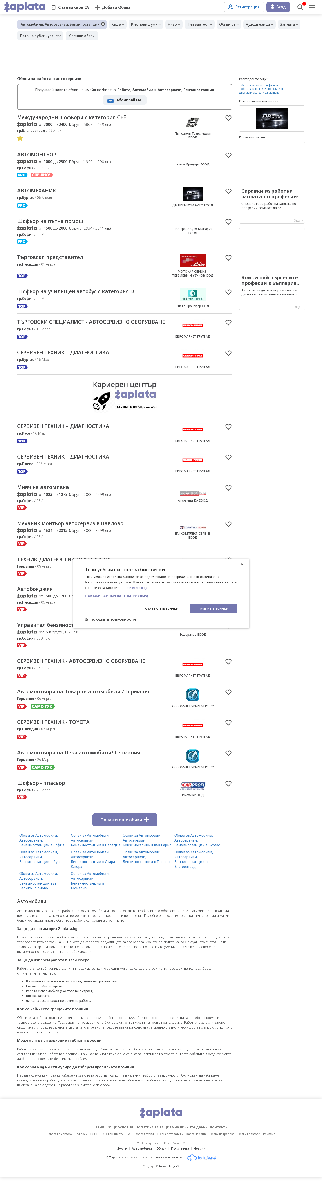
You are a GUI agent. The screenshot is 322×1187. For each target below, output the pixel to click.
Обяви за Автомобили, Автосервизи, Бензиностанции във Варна (147, 850)
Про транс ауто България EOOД (193, 232)
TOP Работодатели (170, 1144)
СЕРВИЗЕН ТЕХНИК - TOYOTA (57, 732)
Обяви (161, 1158)
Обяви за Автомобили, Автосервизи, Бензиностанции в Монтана (90, 890)
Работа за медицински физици (258, 85)
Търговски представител (53, 259)
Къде (117, 24)
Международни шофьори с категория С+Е (77, 117)
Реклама (269, 1144)
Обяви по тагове (249, 1144)
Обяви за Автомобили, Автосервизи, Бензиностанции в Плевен (146, 867)
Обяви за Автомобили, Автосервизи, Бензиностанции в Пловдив (95, 850)
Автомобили (140, 1158)
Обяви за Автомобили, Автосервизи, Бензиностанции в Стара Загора (93, 869)
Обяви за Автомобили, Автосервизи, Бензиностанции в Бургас (197, 850)
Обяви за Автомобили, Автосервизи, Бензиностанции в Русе (40, 867)
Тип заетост (206, 24)
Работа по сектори (59, 1144)
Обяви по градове (222, 1144)
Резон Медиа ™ (169, 1176)
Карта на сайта (196, 1144)
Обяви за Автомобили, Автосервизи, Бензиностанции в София (41, 850)
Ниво (177, 24)
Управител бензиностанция (57, 634)
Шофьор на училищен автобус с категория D (82, 293)
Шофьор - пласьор (43, 793)
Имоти (119, 1158)
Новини (202, 1158)
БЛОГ (94, 1144)
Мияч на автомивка (46, 495)
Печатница (181, 1158)
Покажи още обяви (124, 830)
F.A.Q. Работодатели (140, 1144)
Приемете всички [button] (212, 608)
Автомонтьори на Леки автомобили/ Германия (85, 762)
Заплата (28, 35)
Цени (92, 1137)
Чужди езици (270, 24)
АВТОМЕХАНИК (38, 192)
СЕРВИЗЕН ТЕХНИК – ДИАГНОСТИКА (68, 360)
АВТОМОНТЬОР (38, 155)
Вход (278, 6)
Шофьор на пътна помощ (54, 222)
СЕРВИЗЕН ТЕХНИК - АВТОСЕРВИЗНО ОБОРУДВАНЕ (88, 670)
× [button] (241, 563)
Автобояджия (37, 598)
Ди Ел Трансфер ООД (193, 307)
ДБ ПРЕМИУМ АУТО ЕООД (192, 206)
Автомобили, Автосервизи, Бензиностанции (60, 24)
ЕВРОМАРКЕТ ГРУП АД (192, 341)
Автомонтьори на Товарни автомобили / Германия (91, 701)
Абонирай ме (128, 100)
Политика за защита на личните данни (173, 1137)
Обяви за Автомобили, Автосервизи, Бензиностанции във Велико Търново (38, 890)
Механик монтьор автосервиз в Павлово (75, 531)
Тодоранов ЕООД (192, 644)
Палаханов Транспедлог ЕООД (193, 135)
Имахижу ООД (193, 804)
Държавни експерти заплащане (259, 92)
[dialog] (161, 593)
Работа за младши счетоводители (261, 89)
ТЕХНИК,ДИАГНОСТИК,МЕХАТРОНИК (69, 568)
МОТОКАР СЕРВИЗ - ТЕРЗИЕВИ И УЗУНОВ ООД (192, 275)
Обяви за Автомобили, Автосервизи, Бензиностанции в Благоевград (193, 869)
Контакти (225, 1137)
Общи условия (115, 1137)
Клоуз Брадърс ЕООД (193, 165)
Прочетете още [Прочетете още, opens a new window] (136, 587)
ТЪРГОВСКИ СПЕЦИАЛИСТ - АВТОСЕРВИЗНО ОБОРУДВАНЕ (79, 326)
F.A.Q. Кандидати (112, 1144)
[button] (161, 595)
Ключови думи (147, 24)
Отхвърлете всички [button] (158, 608)
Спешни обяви (111, 35)
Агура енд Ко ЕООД (193, 508)
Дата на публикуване (67, 35)
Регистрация (244, 6)
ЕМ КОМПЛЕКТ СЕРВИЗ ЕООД (193, 544)
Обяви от (237, 24)
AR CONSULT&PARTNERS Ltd (193, 715)
